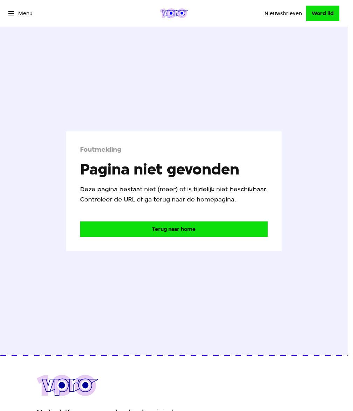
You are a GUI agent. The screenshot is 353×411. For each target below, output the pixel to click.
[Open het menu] (20, 13)
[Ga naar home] (174, 13)
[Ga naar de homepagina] (174, 229)
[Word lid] (322, 13)
